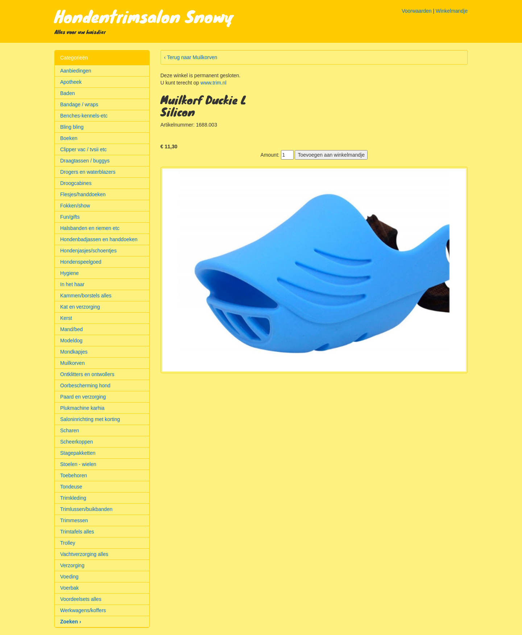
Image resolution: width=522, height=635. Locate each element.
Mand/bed (71, 329)
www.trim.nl (213, 83)
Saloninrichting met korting (90, 419)
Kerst (66, 318)
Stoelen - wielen (78, 464)
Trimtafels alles (77, 532)
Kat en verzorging (80, 307)
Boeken (68, 138)
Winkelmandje (452, 11)
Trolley (67, 543)
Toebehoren (73, 475)
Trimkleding (73, 498)
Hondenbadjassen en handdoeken (98, 239)
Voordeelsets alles (81, 599)
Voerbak (69, 588)
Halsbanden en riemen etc (89, 228)
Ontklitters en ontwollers (87, 374)
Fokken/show (75, 206)
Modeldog (71, 340)
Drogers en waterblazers (88, 172)
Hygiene (69, 273)
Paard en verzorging (83, 397)
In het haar (72, 284)
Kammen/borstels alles (86, 295)
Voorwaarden (417, 11)
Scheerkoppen (76, 442)
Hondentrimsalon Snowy (144, 16)
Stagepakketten (77, 453)
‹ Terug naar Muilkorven (191, 57)
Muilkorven (72, 363)
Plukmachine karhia (82, 408)
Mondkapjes (74, 352)
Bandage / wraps (79, 104)
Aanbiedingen (75, 71)
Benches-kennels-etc (84, 116)
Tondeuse (71, 487)
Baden (67, 93)
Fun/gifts (70, 217)
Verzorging (72, 565)
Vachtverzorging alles (84, 554)
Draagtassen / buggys (84, 161)
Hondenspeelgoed (81, 262)
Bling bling (72, 127)
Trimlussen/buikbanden (86, 509)
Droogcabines (75, 183)
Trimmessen (74, 520)
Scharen (69, 430)
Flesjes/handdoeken (82, 194)
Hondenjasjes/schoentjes (88, 250)
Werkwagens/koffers (83, 610)
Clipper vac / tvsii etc (83, 149)
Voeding (69, 577)
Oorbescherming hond (85, 385)
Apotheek (71, 82)
